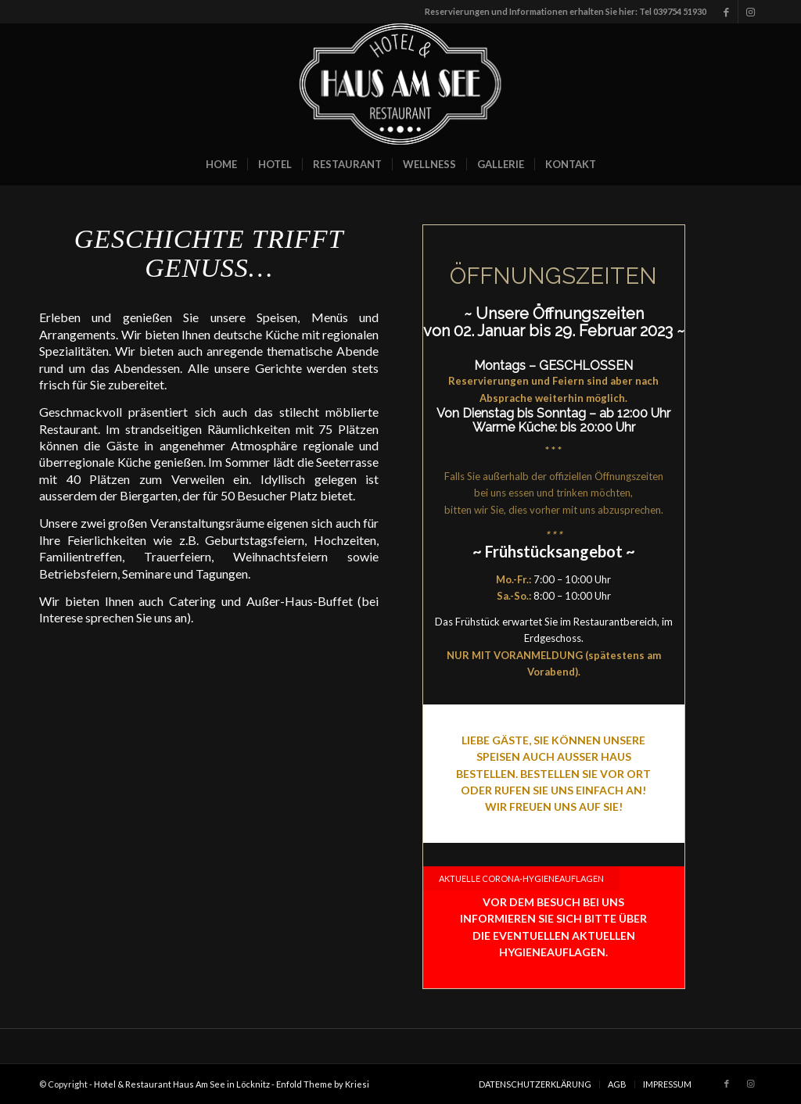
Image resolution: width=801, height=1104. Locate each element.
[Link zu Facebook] (726, 11)
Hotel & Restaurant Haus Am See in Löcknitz (182, 1084)
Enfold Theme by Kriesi (322, 1084)
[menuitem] (221, 164)
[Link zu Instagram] (750, 11)
